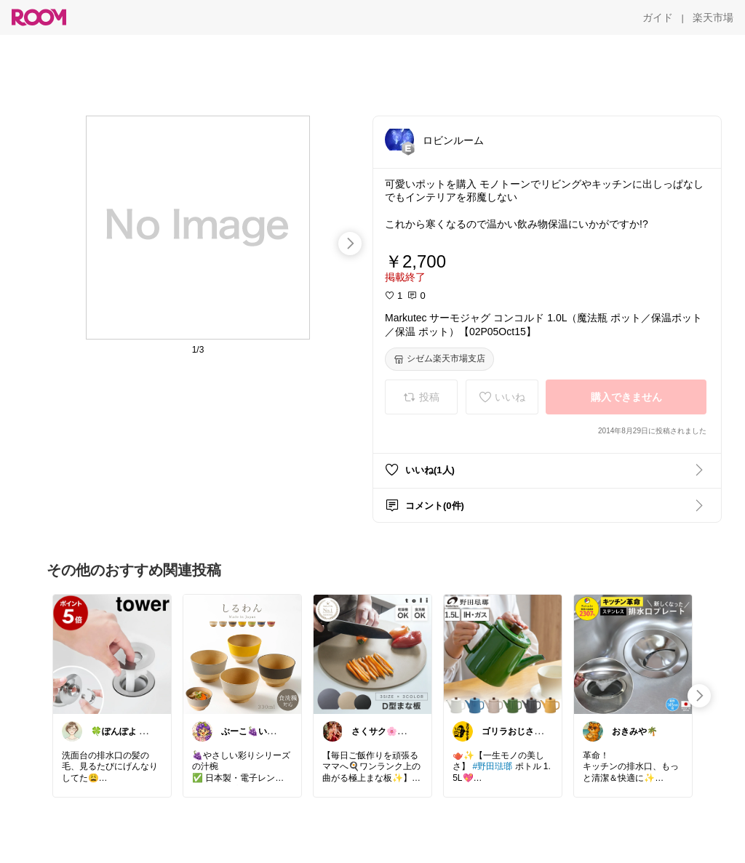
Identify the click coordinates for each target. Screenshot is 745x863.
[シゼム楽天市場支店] (439, 359)
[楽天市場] (713, 17)
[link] (112, 654)
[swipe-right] (350, 243)
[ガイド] (657, 17)
